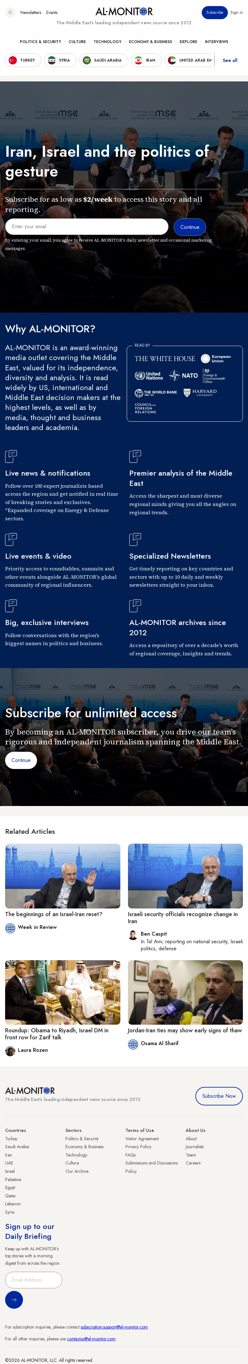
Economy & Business (150, 42)
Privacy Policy (138, 1146)
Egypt (10, 1187)
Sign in (236, 12)
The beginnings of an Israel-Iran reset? (53, 914)
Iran (8, 1155)
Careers (193, 1163)
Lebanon (13, 1204)
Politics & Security (40, 42)
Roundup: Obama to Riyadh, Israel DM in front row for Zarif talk (57, 1034)
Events (51, 12)
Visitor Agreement (142, 1138)
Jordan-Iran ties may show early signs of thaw (185, 1030)
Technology (107, 42)
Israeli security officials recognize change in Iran (183, 917)
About (191, 1138)
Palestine (13, 1179)
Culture (77, 42)
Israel (10, 1171)
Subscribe (215, 12)
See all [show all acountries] (230, 60)
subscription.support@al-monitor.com (114, 1327)
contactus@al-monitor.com (91, 1339)
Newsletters (30, 12)
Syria (9, 1212)
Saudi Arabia (17, 1146)
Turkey (11, 1138)
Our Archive (76, 1171)
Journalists (195, 1146)
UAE (9, 1163)
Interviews (216, 42)
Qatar (10, 1196)
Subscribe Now (219, 1096)
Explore (188, 42)
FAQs (130, 1155)
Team (191, 1155)
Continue (21, 760)
